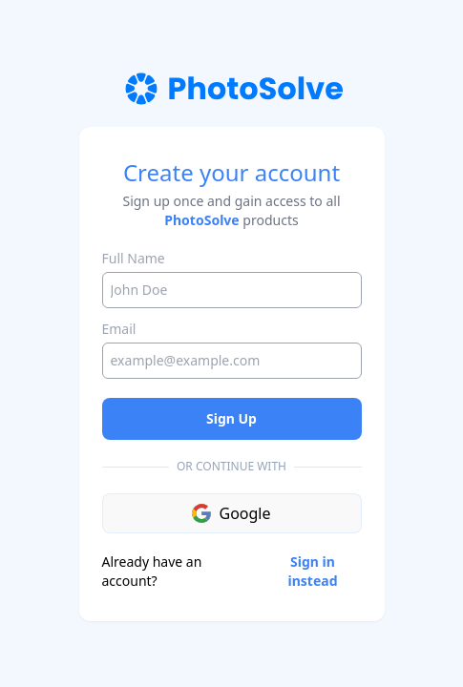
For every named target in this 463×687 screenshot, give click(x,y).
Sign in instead (313, 571)
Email (119, 329)
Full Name (133, 258)
